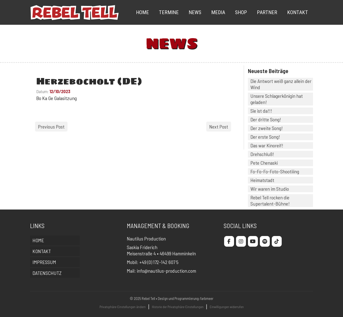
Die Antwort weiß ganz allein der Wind (280, 84)
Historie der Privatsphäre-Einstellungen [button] (178, 307)
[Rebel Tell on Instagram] (241, 241)
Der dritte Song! (265, 119)
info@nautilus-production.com (166, 271)
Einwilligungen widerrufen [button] (227, 307)
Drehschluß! (262, 154)
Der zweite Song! (266, 128)
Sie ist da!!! (261, 111)
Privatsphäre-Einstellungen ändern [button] (123, 307)
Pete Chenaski (264, 163)
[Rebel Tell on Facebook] (229, 241)
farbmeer (206, 298)
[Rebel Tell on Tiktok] (277, 241)
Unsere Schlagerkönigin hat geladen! (276, 99)
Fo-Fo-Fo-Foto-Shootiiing (274, 171)
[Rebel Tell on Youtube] (253, 241)
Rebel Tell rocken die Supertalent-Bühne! (270, 200)
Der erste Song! (265, 137)
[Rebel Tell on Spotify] (265, 241)
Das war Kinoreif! (266, 145)
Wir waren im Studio (269, 189)
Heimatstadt (262, 180)
